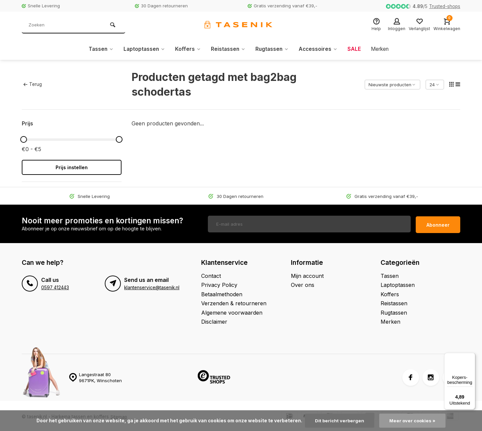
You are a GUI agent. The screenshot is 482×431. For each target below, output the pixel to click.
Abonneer (438, 223)
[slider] (23, 139)
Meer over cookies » (413, 420)
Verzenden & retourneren (233, 301)
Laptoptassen (141, 49)
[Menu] (471, 357)
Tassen (97, 49)
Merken (383, 49)
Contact (211, 274)
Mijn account (307, 274)
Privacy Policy (219, 283)
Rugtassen (272, 49)
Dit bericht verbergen (339, 420)
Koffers (186, 49)
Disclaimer (214, 320)
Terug (32, 84)
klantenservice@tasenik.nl (151, 286)
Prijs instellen (72, 167)
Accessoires (319, 49)
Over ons (302, 283)
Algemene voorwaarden (231, 311)
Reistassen (227, 49)
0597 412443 (55, 286)
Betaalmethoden (221, 292)
